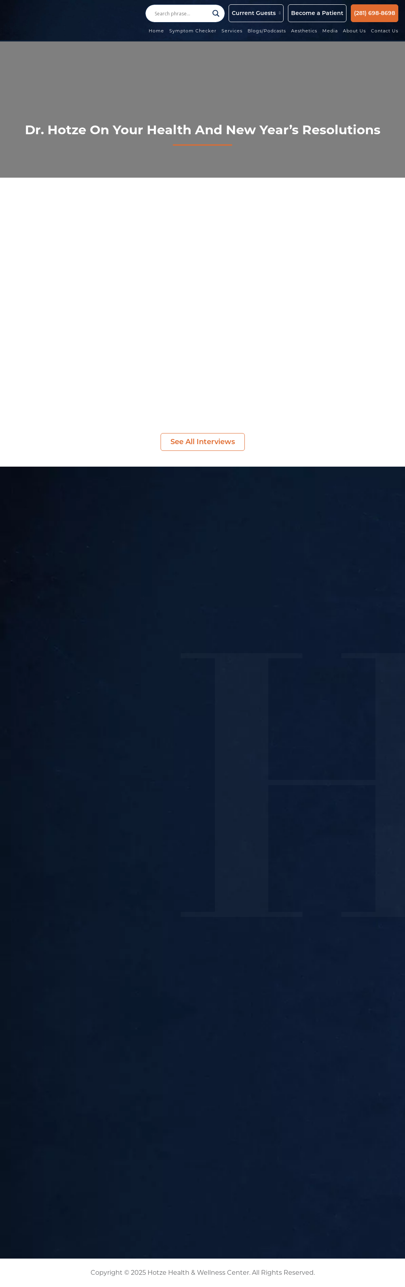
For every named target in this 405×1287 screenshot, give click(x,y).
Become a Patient (317, 13)
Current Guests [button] (254, 13)
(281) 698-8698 (374, 13)
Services (231, 31)
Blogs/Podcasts (267, 31)
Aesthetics (304, 31)
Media (330, 31)
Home (156, 31)
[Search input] (181, 13)
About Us (354, 31)
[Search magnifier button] (215, 13)
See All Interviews (202, 441)
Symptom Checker (192, 31)
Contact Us (384, 31)
